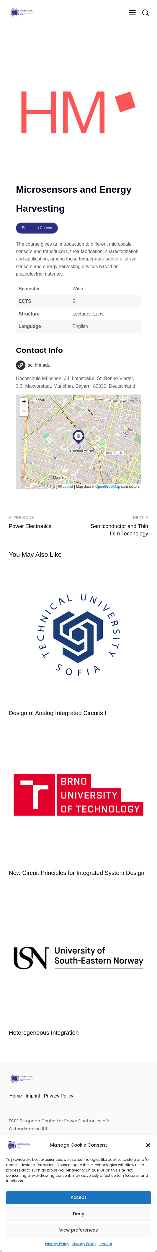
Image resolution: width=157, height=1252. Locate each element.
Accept (78, 1197)
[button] (148, 1145)
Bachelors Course (37, 228)
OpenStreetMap (107, 487)
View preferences (78, 1230)
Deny (78, 1214)
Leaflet (65, 487)
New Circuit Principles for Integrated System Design (76, 873)
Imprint (105, 1243)
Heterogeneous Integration (44, 1033)
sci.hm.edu (39, 365)
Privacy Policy (57, 1243)
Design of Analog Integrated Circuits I (57, 713)
